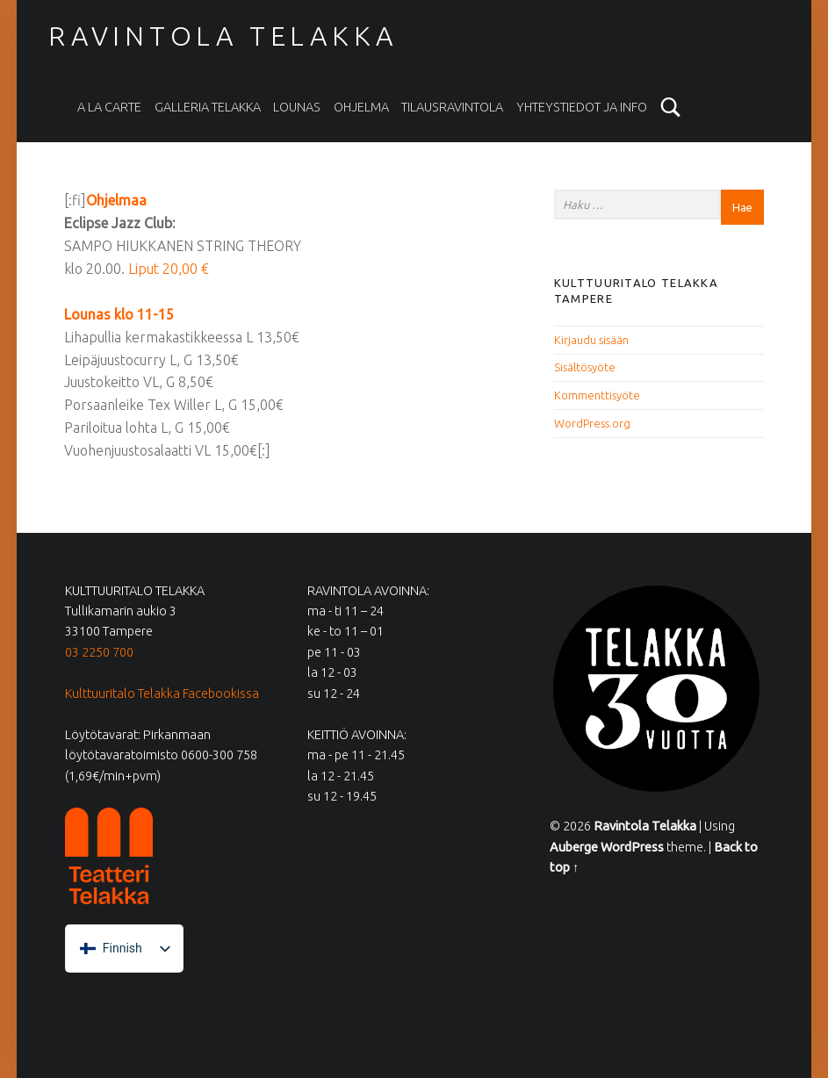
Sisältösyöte (585, 367)
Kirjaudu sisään (591, 340)
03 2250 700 (99, 652)
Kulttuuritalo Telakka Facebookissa (162, 693)
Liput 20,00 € (170, 269)
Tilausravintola (452, 107)
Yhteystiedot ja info (581, 107)
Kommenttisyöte (597, 395)
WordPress (632, 847)
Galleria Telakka (208, 107)
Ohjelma (361, 107)
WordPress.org (592, 423)
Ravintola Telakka (223, 36)
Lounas (296, 107)
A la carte (109, 107)
